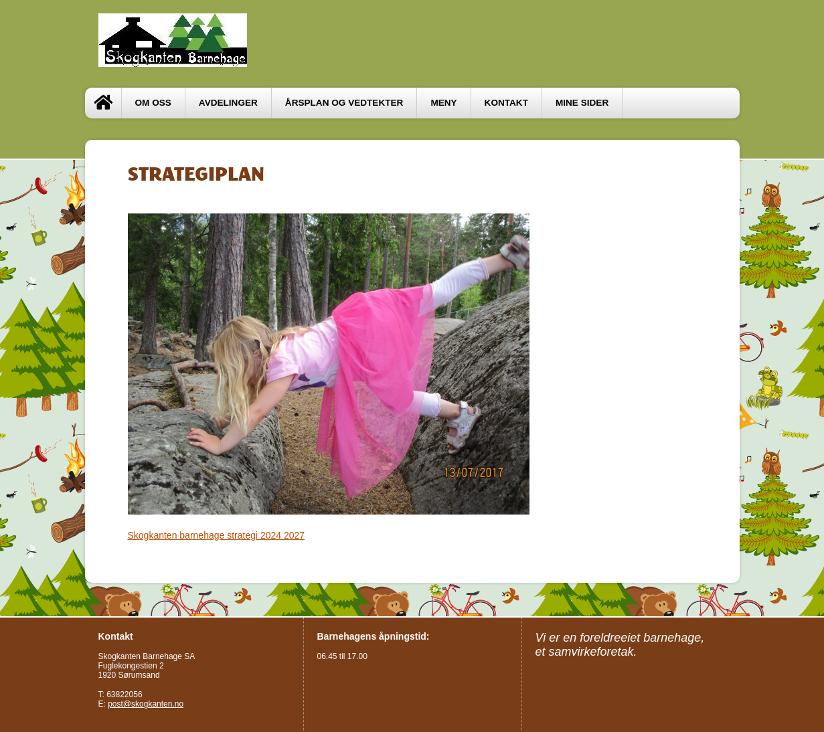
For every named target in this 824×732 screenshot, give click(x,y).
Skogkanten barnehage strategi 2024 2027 (216, 535)
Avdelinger (228, 103)
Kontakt (506, 103)
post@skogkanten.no (145, 704)
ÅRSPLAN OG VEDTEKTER (344, 103)
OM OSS (153, 103)
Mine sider (582, 103)
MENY (443, 103)
